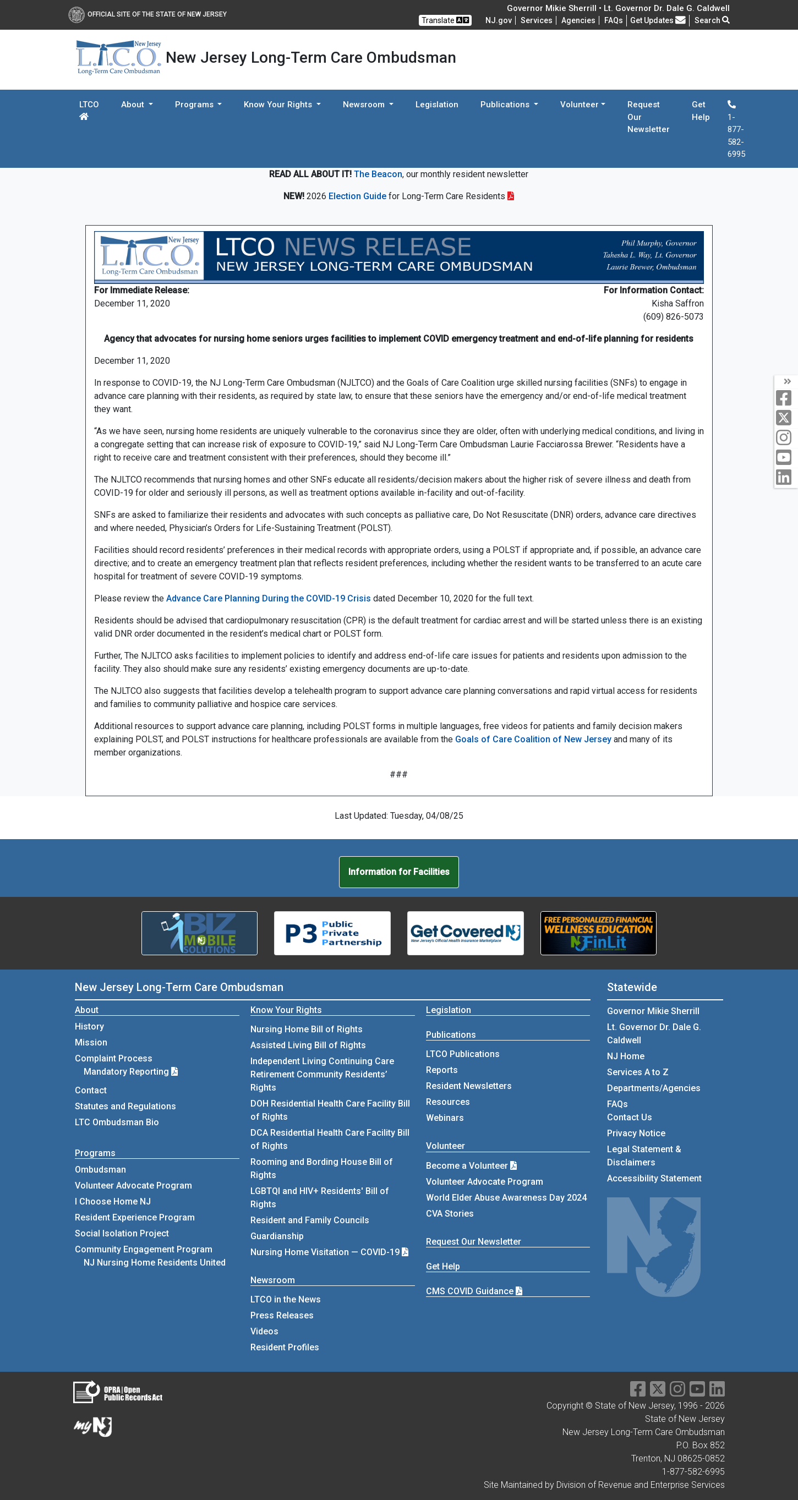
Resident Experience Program (135, 1217)
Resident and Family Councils (309, 1220)
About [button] (133, 105)
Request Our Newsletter (648, 117)
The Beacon (378, 174)
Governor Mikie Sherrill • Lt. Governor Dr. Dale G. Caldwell (618, 8)
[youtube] (786, 458)
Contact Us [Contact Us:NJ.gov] (629, 1117)
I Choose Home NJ (113, 1201)
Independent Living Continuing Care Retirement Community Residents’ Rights (322, 1074)
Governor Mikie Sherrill (653, 1011)
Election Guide (357, 196)
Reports (442, 1070)
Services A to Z (638, 1072)
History (89, 1026)
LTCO (89, 110)
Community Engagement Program (143, 1249)
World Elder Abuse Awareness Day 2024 (506, 1197)
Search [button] (712, 20)
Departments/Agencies (654, 1088)
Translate (445, 20)
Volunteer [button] (579, 105)
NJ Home (625, 1056)
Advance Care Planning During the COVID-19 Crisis (268, 598)
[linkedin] (786, 478)
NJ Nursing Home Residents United (155, 1262)
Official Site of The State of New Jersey (147, 14)
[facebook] (786, 398)
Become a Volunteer (471, 1165)
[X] (657, 1392)
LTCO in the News (285, 1299)
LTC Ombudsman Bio (117, 1122)
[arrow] (786, 381)
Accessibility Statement (654, 1178)
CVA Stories (450, 1213)
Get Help (701, 111)
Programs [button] (195, 105)
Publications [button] (506, 105)
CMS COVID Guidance (474, 1291)
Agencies (578, 20)
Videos (264, 1331)
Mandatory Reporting (131, 1071)
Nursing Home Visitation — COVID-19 (325, 1252)
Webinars (445, 1118)
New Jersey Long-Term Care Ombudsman (179, 987)
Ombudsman (100, 1169)
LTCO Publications (463, 1054)
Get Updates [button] (658, 20)
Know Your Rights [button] (279, 105)
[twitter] (786, 418)
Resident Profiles (284, 1347)
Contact (91, 1090)
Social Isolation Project (122, 1233)
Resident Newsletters (469, 1086)
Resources (448, 1102)
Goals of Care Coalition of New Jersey (533, 739)
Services (537, 20)
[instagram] (786, 438)
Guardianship (277, 1236)
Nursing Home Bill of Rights (306, 1029)
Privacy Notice (636, 1133)
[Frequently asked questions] (613, 20)
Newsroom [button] (365, 105)
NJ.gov (498, 20)
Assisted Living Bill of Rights (308, 1045)
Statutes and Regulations (125, 1106)
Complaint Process (113, 1058)
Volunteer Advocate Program (133, 1185)
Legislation (437, 105)
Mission (91, 1042)
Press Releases (282, 1315)
